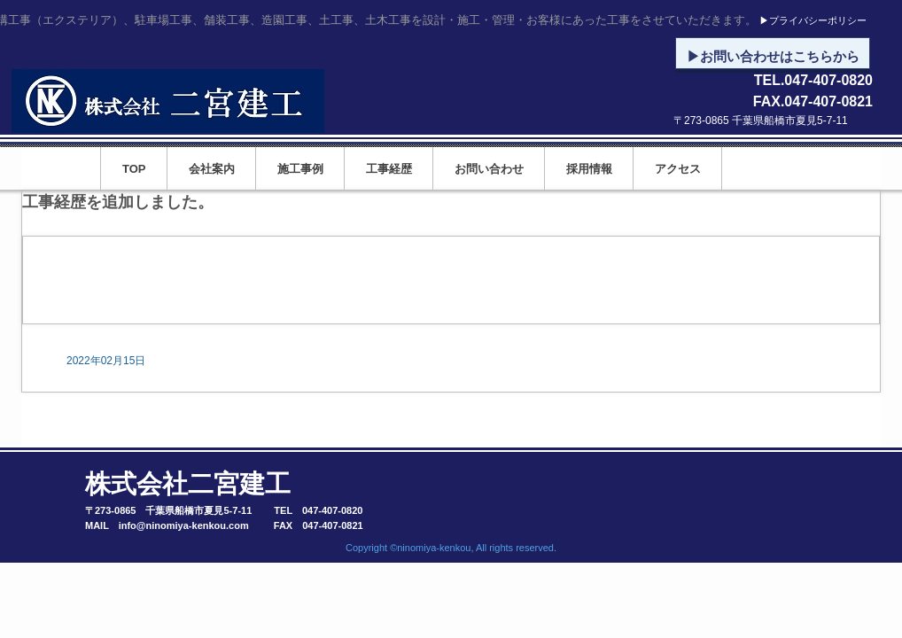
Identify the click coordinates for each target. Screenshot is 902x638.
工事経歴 (389, 168)
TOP (134, 168)
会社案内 (212, 168)
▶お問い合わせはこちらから (773, 57)
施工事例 (300, 168)
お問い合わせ (489, 168)
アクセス (678, 168)
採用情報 (589, 168)
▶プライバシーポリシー (813, 21)
